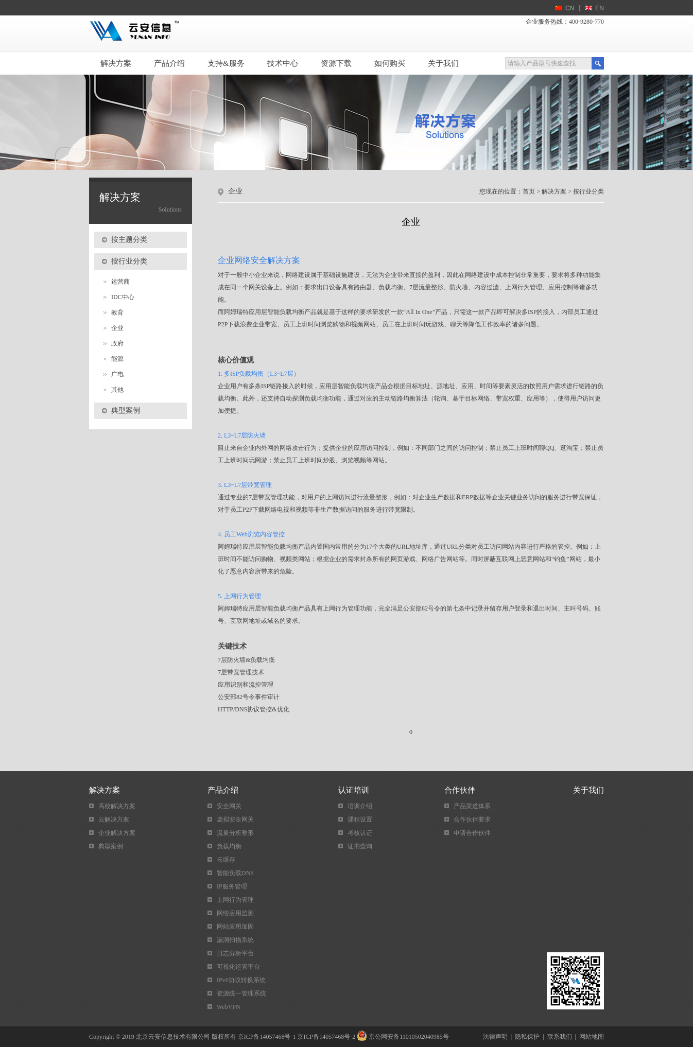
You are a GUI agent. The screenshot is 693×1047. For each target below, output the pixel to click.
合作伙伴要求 (472, 819)
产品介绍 (169, 63)
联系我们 (559, 1036)
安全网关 (229, 806)
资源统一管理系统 (241, 993)
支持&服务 (226, 63)
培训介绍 (360, 806)
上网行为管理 (235, 899)
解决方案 (115, 63)
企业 (117, 327)
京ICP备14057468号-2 (326, 1036)
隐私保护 (527, 1036)
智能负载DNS (235, 873)
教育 (117, 312)
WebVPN (228, 1006)
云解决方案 (113, 819)
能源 (117, 358)
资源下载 (336, 63)
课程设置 (360, 819)
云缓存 (226, 859)
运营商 (120, 281)
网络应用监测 (235, 913)
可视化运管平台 (238, 966)
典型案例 (110, 846)
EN (599, 8)
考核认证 (360, 832)
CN (569, 8)
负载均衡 (229, 846)
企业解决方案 (116, 832)
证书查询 (360, 846)
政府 (117, 343)
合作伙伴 (459, 790)
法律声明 (495, 1036)
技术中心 (282, 63)
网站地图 (591, 1036)
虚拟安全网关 (235, 819)
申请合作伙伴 (472, 832)
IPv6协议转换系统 (241, 980)
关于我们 (443, 63)
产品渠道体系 (472, 806)
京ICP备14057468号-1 (267, 1036)
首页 (529, 191)
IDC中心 (122, 297)
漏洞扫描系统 (235, 940)
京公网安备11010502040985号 (409, 1036)
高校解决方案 (116, 806)
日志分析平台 (235, 953)
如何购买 (389, 63)
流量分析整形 (235, 832)
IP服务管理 (232, 886)
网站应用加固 (235, 926)
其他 (117, 389)
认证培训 (353, 790)
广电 (117, 374)
